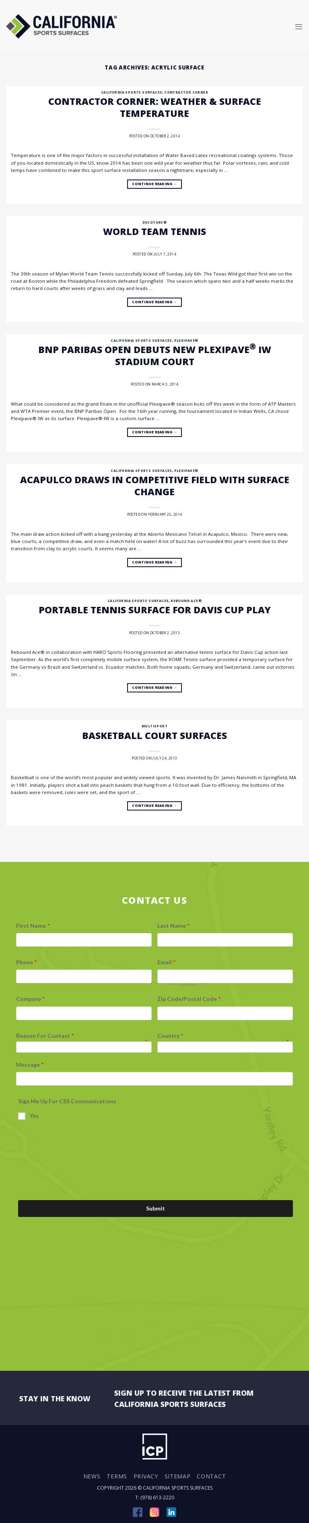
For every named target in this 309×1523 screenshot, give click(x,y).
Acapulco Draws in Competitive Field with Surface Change (154, 485)
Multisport (154, 726)
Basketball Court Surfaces (154, 735)
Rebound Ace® (186, 600)
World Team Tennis (154, 231)
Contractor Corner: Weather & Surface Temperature (154, 107)
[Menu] (299, 26)
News (92, 1476)
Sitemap (178, 1476)
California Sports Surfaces (131, 92)
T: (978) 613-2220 (154, 1497)
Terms (117, 1476)
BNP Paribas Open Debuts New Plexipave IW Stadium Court (154, 355)
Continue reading (154, 184)
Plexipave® (186, 340)
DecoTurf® (154, 222)
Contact (211, 1476)
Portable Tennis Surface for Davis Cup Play (155, 609)
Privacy (146, 1476)
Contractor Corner (186, 92)
